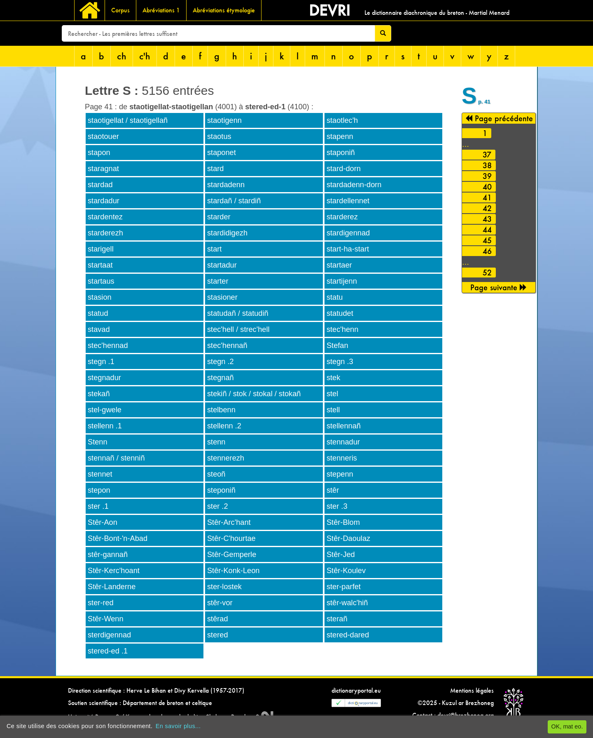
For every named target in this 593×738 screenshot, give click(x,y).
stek (333, 378)
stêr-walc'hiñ (347, 603)
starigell (101, 249)
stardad (100, 185)
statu (335, 297)
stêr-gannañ (108, 554)
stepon (99, 490)
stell (333, 410)
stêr (333, 490)
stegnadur (104, 378)
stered (217, 635)
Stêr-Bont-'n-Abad (117, 538)
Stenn (97, 442)
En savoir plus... (178, 726)
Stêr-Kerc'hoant (114, 570)
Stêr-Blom (343, 522)
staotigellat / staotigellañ (128, 120)
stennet (100, 474)
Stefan (337, 345)
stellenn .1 (105, 426)
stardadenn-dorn (354, 185)
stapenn (340, 136)
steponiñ (221, 490)
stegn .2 (220, 361)
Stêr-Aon (102, 522)
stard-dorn (344, 169)
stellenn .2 (224, 426)
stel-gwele (104, 410)
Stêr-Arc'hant (229, 522)
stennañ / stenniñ (116, 458)
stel (332, 394)
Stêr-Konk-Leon (233, 570)
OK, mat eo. (567, 726)
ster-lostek (224, 587)
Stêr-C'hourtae (231, 538)
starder (219, 217)
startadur (222, 265)
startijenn (342, 281)
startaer (339, 265)
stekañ (99, 394)
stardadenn (226, 185)
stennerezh (225, 458)
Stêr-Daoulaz (348, 538)
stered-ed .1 (108, 651)
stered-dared (348, 635)
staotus (219, 136)
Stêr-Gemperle (231, 554)
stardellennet (348, 201)
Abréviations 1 (161, 10)
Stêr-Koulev (346, 570)
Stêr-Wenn (106, 619)
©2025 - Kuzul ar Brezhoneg (456, 703)
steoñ (216, 474)
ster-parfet (344, 587)
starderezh (105, 233)
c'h (144, 55)
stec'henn (342, 329)
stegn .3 (340, 361)
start (214, 249)
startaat (100, 265)
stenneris (342, 458)
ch (121, 55)
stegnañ (220, 378)
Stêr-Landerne (111, 587)
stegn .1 (101, 361)
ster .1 (98, 506)
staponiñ (341, 152)
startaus (101, 281)
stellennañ (344, 426)
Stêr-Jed (341, 554)
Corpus (120, 10)
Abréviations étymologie (224, 10)
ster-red (101, 603)
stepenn (340, 474)
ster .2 (217, 506)
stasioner (222, 297)
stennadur (343, 442)
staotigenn (224, 120)
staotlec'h (342, 120)
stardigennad (348, 233)
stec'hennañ (227, 345)
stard (215, 169)
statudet (340, 313)
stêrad (217, 619)
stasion (100, 297)
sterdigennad (109, 635)
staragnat (103, 169)
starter (218, 281)
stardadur (103, 201)
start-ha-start (348, 249)
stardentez (105, 217)
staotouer (103, 136)
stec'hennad (108, 345)
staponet (221, 152)
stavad (99, 329)
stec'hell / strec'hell (238, 329)
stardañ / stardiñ (234, 201)
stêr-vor (220, 603)
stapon (99, 152)
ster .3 (337, 506)
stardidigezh (227, 233)
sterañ (337, 619)
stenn (216, 442)
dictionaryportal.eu (356, 690)
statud (98, 313)
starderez (342, 217)
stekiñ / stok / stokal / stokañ (254, 394)
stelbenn (221, 410)
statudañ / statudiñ (237, 313)
